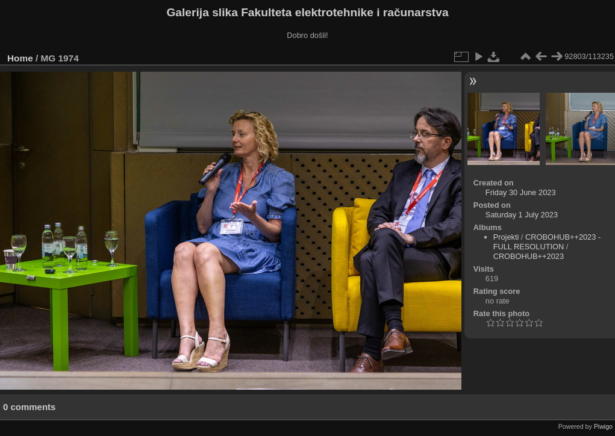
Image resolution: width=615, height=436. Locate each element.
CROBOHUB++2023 (528, 256)
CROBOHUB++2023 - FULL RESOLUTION (547, 241)
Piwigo (603, 426)
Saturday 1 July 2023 (521, 214)
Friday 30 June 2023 (520, 192)
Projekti (506, 236)
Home (20, 58)
